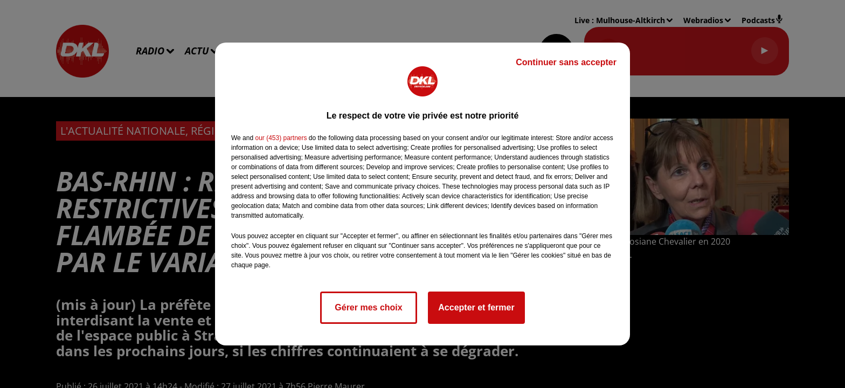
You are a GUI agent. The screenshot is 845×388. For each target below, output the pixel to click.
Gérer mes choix (368, 307)
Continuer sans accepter (566, 62)
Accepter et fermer (476, 307)
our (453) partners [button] (281, 138)
